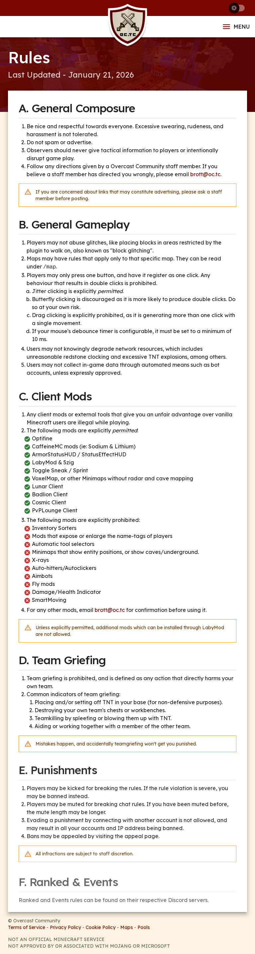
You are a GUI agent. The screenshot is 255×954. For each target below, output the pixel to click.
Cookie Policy (101, 927)
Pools (143, 927)
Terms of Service (26, 927)
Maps (126, 927)
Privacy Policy (65, 927)
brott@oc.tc (205, 174)
